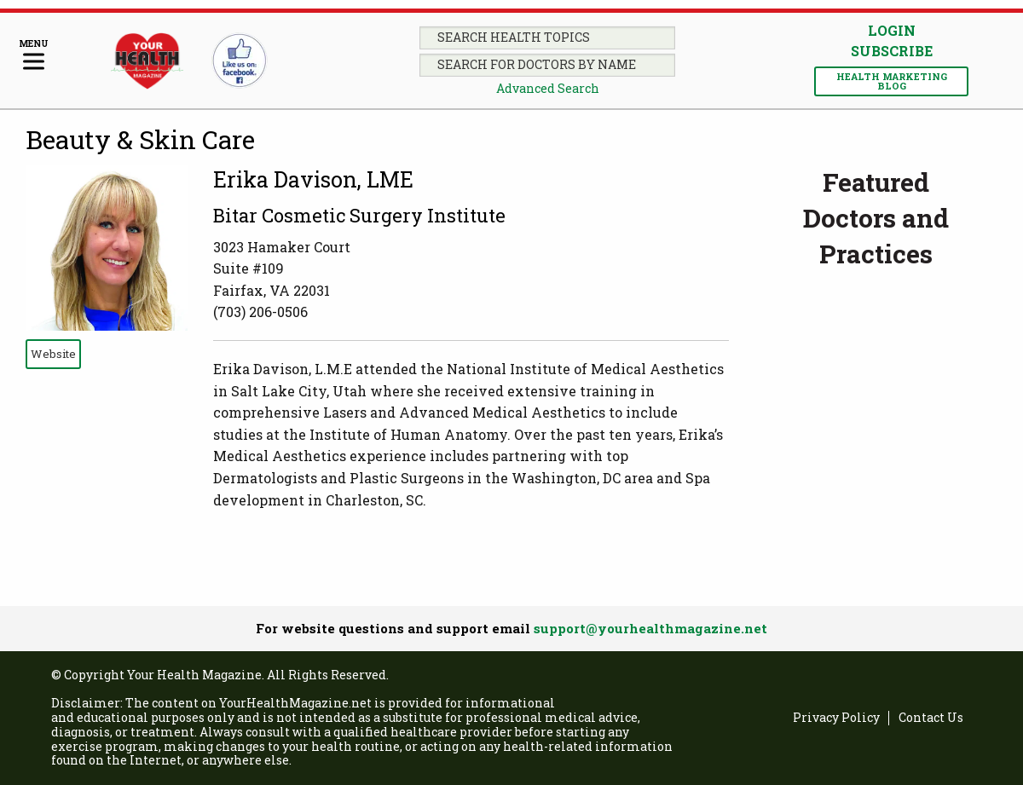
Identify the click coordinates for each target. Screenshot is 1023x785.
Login (892, 30)
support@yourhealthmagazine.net (650, 628)
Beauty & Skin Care (140, 139)
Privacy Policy (836, 718)
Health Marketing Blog (891, 81)
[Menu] (33, 55)
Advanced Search (547, 88)
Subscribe (892, 51)
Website (53, 353)
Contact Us (931, 718)
